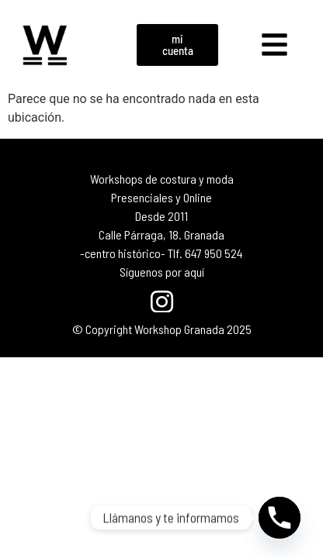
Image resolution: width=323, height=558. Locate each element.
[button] (275, 45)
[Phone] (279, 518)
